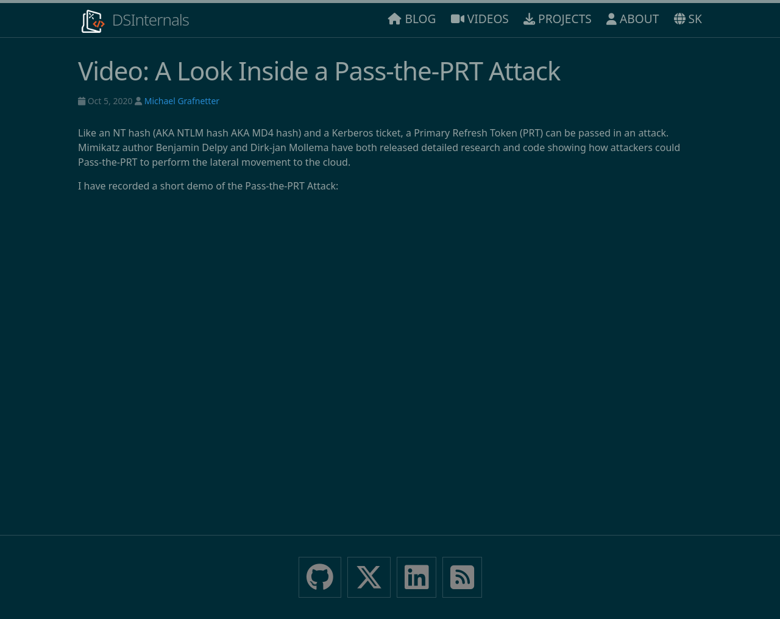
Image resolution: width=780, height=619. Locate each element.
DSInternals (133, 21)
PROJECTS (557, 18)
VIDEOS (480, 18)
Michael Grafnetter (181, 101)
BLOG (412, 18)
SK (688, 18)
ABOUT (632, 18)
